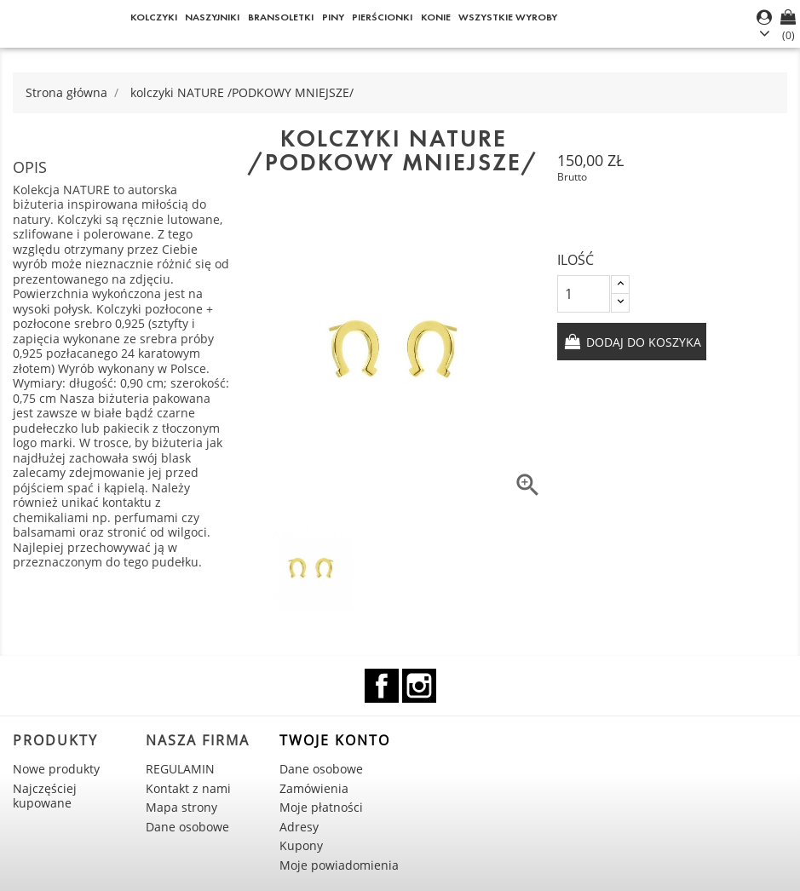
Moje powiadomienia (339, 865)
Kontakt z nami (188, 788)
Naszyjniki (212, 16)
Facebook (382, 686)
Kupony (301, 845)
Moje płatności (321, 807)
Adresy (299, 827)
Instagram (419, 686)
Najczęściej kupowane (45, 796)
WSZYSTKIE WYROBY (507, 16)
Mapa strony (181, 807)
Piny (333, 16)
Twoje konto (334, 740)
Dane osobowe (187, 827)
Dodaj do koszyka (642, 342)
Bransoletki (281, 16)
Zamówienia (313, 788)
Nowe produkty (56, 769)
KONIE (436, 16)
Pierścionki (382, 16)
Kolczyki (153, 16)
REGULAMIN (180, 769)
